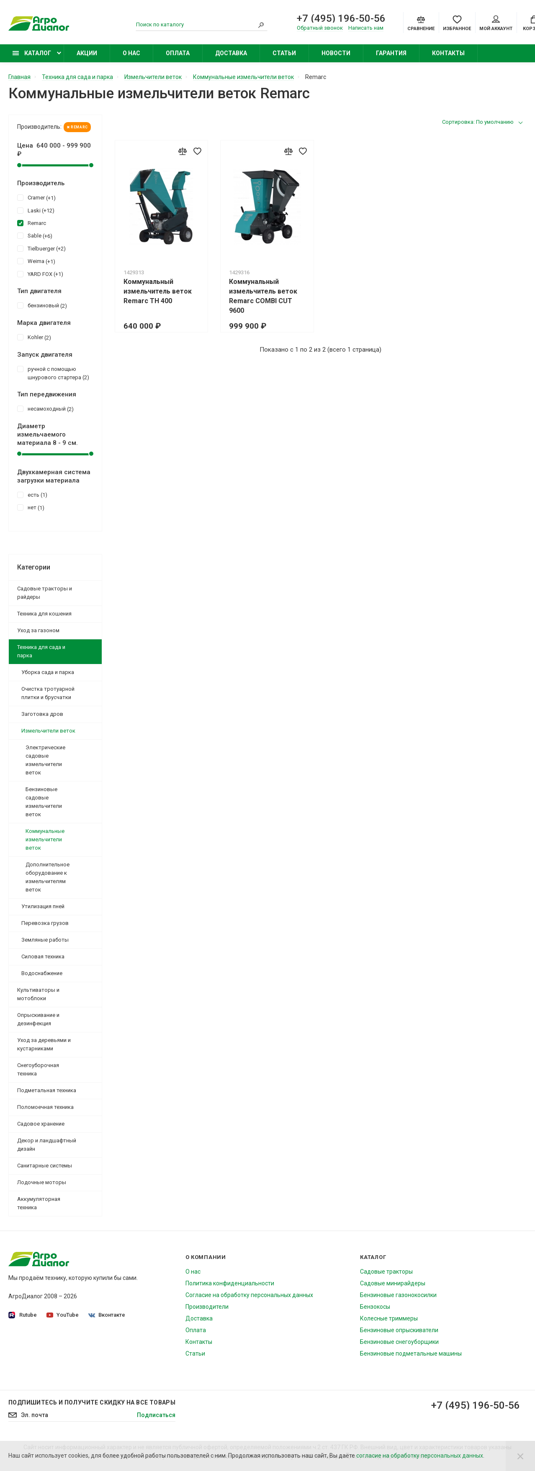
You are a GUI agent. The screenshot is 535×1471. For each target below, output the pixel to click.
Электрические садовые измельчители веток (45, 760)
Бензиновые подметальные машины (411, 1353)
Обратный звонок (320, 28)
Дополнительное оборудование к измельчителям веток (47, 877)
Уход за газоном (38, 630)
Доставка (231, 53)
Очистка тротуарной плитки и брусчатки (48, 693)
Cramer (36, 197)
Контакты (448, 53)
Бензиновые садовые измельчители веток (44, 801)
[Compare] (421, 22)
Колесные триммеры (389, 1318)
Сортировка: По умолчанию (478, 122)
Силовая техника (42, 956)
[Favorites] (457, 22)
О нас (131, 53)
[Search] (261, 24)
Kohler (34, 337)
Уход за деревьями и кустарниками (44, 1044)
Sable (34, 235)
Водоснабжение (41, 973)
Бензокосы (375, 1306)
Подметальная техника (46, 1090)
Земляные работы (45, 940)
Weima (36, 261)
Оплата (178, 53)
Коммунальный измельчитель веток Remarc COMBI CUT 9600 (263, 296)
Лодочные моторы (41, 1182)
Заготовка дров (42, 714)
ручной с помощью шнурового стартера (53, 373)
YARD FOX (40, 274)
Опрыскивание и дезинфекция (38, 1019)
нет (30, 507)
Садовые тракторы (386, 1271)
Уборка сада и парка (47, 672)
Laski (35, 210)
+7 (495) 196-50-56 (341, 18)
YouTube (62, 1315)
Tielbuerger (41, 248)
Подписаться (156, 1415)
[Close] (520, 1456)
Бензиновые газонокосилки (398, 1295)
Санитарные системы (44, 1165)
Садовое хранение (40, 1124)
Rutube (22, 1315)
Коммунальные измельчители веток (45, 839)
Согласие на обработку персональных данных (249, 1295)
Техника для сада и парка (41, 651)
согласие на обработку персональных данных (419, 1455)
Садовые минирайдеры (392, 1283)
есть (32, 494)
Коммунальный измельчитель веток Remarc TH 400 (157, 291)
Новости (336, 53)
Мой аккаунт (495, 23)
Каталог (32, 53)
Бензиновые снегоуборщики (399, 1341)
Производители (207, 1306)
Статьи (284, 53)
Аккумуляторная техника (38, 1203)
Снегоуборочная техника (38, 1069)
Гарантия (391, 53)
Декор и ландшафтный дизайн (46, 1144)
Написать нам (365, 28)
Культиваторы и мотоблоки (38, 994)
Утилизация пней (42, 906)
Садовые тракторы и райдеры (44, 592)
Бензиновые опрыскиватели (399, 1330)
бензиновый (42, 305)
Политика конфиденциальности (229, 1283)
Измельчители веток (48, 731)
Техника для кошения (44, 613)
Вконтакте (106, 1315)
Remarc (77, 127)
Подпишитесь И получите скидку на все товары (91, 1402)
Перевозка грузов (45, 923)
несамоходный (45, 408)
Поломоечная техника (45, 1107)
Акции (87, 53)
